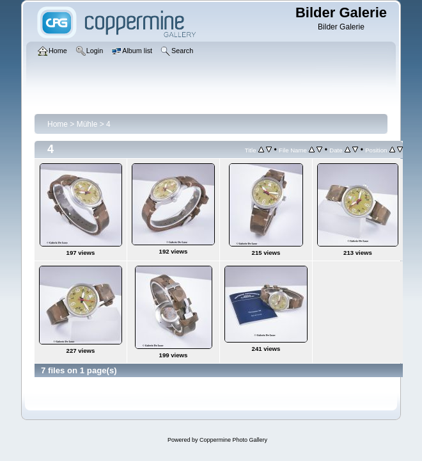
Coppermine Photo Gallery (233, 440)
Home (57, 124)
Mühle (87, 124)
